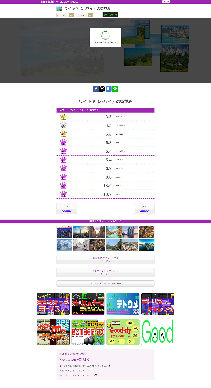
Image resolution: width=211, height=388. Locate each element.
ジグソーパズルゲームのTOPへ (105, 283)
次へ (144, 208)
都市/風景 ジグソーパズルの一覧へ (105, 260)
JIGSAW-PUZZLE (69, 2)
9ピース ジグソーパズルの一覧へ (105, 272)
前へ (66, 208)
